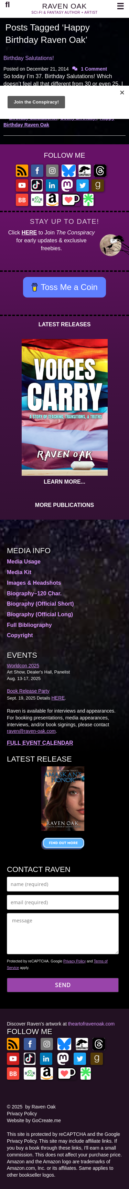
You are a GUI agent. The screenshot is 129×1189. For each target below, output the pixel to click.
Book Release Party (28, 691)
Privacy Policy (74, 961)
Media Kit (19, 572)
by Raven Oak (40, 1106)
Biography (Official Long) (40, 614)
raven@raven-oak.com (31, 731)
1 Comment (94, 69)
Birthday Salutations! (28, 58)
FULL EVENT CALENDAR (40, 743)
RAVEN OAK (64, 6)
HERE (29, 232)
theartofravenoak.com (91, 1024)
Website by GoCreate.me (34, 1120)
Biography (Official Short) (40, 604)
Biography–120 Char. (34, 593)
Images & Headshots (34, 583)
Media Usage (24, 562)
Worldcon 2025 (23, 665)
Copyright (20, 635)
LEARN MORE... (64, 482)
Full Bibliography (29, 625)
